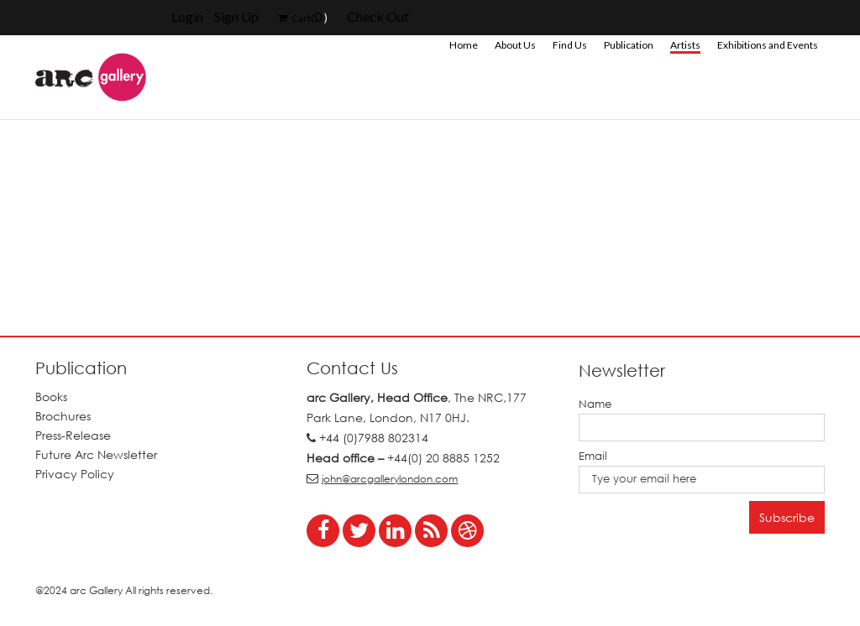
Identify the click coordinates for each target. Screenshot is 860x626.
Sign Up (236, 16)
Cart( (296, 18)
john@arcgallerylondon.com (390, 479)
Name (595, 404)
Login (187, 16)
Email (593, 456)
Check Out (378, 16)
